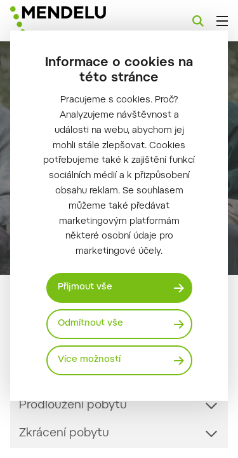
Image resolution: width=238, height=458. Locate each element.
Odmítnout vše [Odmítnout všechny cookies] (90, 323)
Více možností (89, 360)
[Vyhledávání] (198, 21)
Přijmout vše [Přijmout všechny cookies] (85, 287)
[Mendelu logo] (73, 20)
